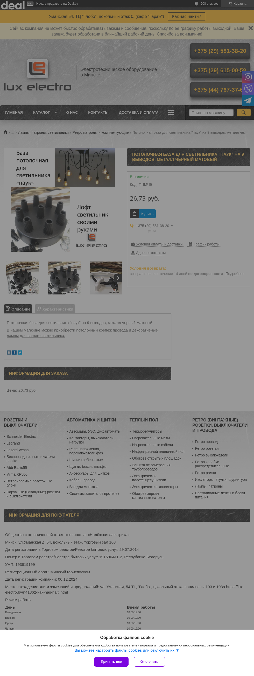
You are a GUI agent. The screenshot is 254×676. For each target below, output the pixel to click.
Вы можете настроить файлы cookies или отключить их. (125, 650)
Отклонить (149, 662)
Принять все (111, 662)
